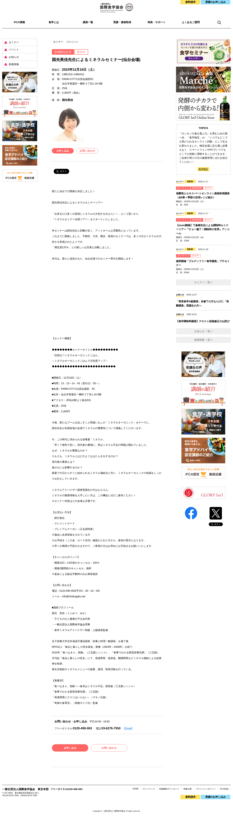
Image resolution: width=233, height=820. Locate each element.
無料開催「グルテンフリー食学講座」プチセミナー (203, 263)
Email (128, 728)
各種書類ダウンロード (169, 789)
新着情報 (14, 64)
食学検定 (203, 169)
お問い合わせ (87, 150)
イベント (14, 49)
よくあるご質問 (191, 22)
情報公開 (187, 789)
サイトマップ (149, 789)
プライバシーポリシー (206, 789)
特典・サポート (156, 22)
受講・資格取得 (122, 22)
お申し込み (62, 150)
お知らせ (14, 57)
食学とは (54, 22)
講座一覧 (88, 22)
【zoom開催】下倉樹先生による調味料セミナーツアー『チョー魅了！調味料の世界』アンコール (203, 229)
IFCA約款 (224, 789)
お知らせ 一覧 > (203, 331)
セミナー (14, 42)
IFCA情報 (19, 22)
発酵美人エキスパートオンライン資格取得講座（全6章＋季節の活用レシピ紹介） (203, 195)
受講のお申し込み (215, 2)
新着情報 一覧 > (203, 339)
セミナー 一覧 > (203, 282)
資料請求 (190, 2)
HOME (136, 789)
